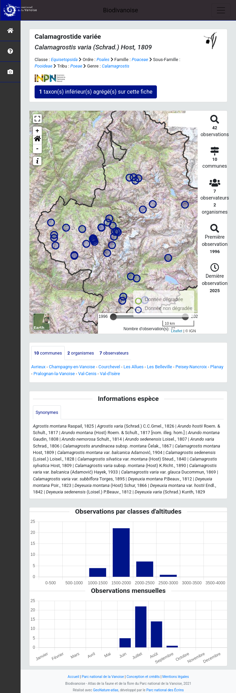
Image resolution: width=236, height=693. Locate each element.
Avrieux (38, 366)
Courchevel (109, 366)
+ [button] (37, 131)
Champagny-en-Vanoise (72, 366)
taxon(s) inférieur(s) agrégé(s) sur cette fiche (95, 91)
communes (48, 353)
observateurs (113, 353)
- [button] (37, 149)
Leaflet (176, 331)
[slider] (113, 316)
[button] (37, 139)
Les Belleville (159, 366)
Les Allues (134, 366)
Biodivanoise (120, 10)
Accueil (73, 676)
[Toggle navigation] (221, 10)
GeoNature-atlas (106, 690)
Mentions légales (175, 676)
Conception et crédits (143, 676)
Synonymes (47, 412)
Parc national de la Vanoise (103, 676)
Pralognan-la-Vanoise (54, 373)
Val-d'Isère (110, 373)
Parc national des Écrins (165, 690)
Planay (216, 366)
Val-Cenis (87, 373)
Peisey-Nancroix (191, 366)
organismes (80, 353)
